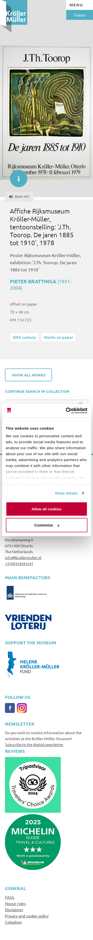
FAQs (9, 897)
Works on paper (58, 337)
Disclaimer (14, 909)
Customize (46, 525)
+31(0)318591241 (19, 563)
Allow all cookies (46, 509)
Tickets (79, 14)
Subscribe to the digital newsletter (34, 744)
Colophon (13, 921)
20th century (24, 337)
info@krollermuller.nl (23, 557)
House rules (15, 903)
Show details (66, 493)
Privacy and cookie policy (27, 915)
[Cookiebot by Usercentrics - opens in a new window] (66, 411)
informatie (16, 176)
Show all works (28, 374)
